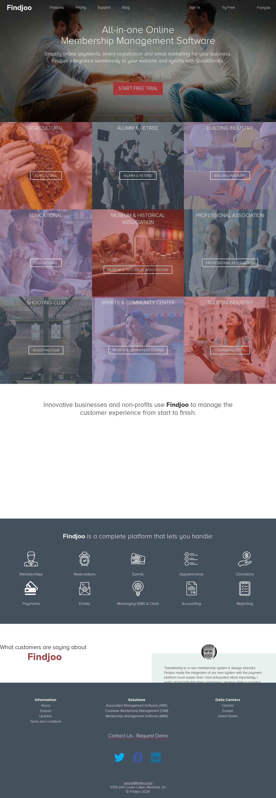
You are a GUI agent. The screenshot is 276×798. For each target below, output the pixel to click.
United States (228, 715)
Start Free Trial (138, 88)
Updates (45, 715)
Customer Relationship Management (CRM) (136, 709)
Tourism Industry (230, 349)
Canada (228, 704)
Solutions (136, 698)
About (45, 704)
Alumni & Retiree (138, 175)
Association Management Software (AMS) (136, 704)
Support (104, 7)
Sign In (194, 7)
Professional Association (230, 262)
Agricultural (46, 175)
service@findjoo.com (138, 782)
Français (263, 8)
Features (56, 7)
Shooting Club (46, 349)
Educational (46, 262)
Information (45, 698)
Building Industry (230, 175)
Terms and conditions (45, 720)
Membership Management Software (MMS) (136, 715)
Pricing (81, 7)
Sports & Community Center (138, 349)
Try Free (228, 7)
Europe (227, 709)
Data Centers (227, 698)
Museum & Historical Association (138, 269)
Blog (126, 7)
